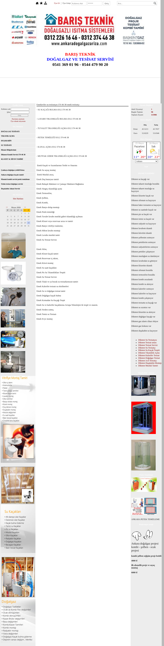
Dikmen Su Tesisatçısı (147, 340)
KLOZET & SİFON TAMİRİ (12, 159)
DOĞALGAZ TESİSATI (10, 131)
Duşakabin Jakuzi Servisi (10, 189)
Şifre (8, 112)
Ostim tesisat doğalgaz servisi (12, 184)
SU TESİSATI (6, 145)
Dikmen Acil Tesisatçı (147, 360)
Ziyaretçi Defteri (138, 95)
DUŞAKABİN (6, 141)
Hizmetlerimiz (111, 95)
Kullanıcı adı (5, 109)
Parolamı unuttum (18, 119)
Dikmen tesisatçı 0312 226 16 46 (74, 95)
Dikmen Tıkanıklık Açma (148, 353)
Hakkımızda (96, 95)
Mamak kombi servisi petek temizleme (15, 179)
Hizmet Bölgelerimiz (8, 150)
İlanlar (124, 95)
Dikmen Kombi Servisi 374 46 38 (13, 155)
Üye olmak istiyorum (18, 121)
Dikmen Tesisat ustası (147, 342)
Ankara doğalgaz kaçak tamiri (12, 175)
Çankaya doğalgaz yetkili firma (12, 170)
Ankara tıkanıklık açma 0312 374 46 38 (19, 100)
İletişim (152, 95)
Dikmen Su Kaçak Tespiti (149, 350)
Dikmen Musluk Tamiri (148, 365)
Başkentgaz (52, 95)
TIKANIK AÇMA (8, 136)
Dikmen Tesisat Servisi (148, 345)
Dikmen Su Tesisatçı (146, 348)
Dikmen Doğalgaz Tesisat (149, 358)
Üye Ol (57, 3)
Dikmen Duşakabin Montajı (150, 363)
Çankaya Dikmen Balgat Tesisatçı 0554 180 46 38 (23, 95)
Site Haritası (18, 198)
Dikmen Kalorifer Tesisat (148, 355)
